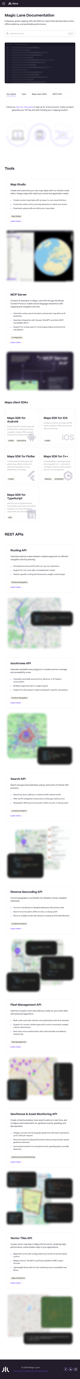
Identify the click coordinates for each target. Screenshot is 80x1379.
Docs (15, 3)
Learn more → (16, 221)
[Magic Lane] (10, 3)
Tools (24, 94)
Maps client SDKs (39, 94)
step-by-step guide (24, 107)
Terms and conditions (23, 1371)
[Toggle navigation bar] (3, 3)
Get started (11, 94)
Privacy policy (41, 1371)
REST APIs (57, 94)
